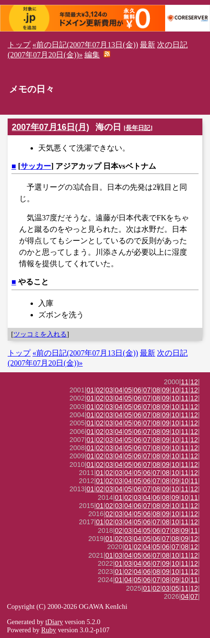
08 (156, 390)
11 (185, 382)
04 (119, 390)
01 (90, 390)
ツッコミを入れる (40, 334)
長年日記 (138, 127)
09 (165, 390)
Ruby (48, 630)
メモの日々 (31, 89)
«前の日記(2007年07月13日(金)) (85, 45)
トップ (19, 45)
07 (147, 390)
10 (175, 390)
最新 (147, 45)
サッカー (36, 166)
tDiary (54, 622)
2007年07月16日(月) (50, 127)
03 (109, 390)
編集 (92, 55)
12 (194, 382)
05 (128, 390)
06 (137, 390)
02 (100, 390)
